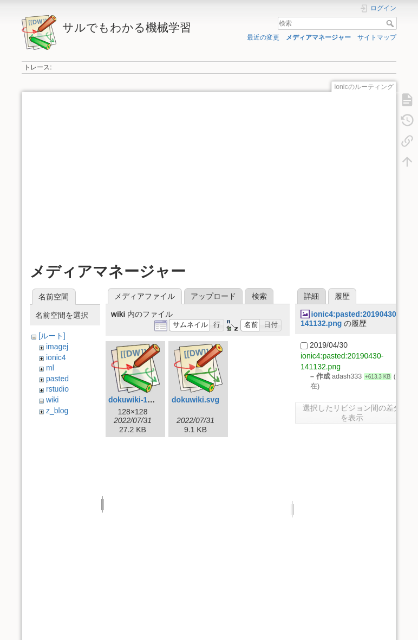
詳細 (311, 296)
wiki (52, 399)
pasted (57, 378)
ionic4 (56, 357)
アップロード (213, 296)
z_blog (57, 410)
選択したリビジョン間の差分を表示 (352, 413)
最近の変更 (263, 37)
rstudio (57, 389)
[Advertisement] (208, 176)
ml (50, 367)
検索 (391, 23)
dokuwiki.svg (195, 399)
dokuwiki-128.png (140, 399)
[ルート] (52, 335)
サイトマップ (376, 37)
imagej (57, 346)
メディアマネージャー (318, 37)
